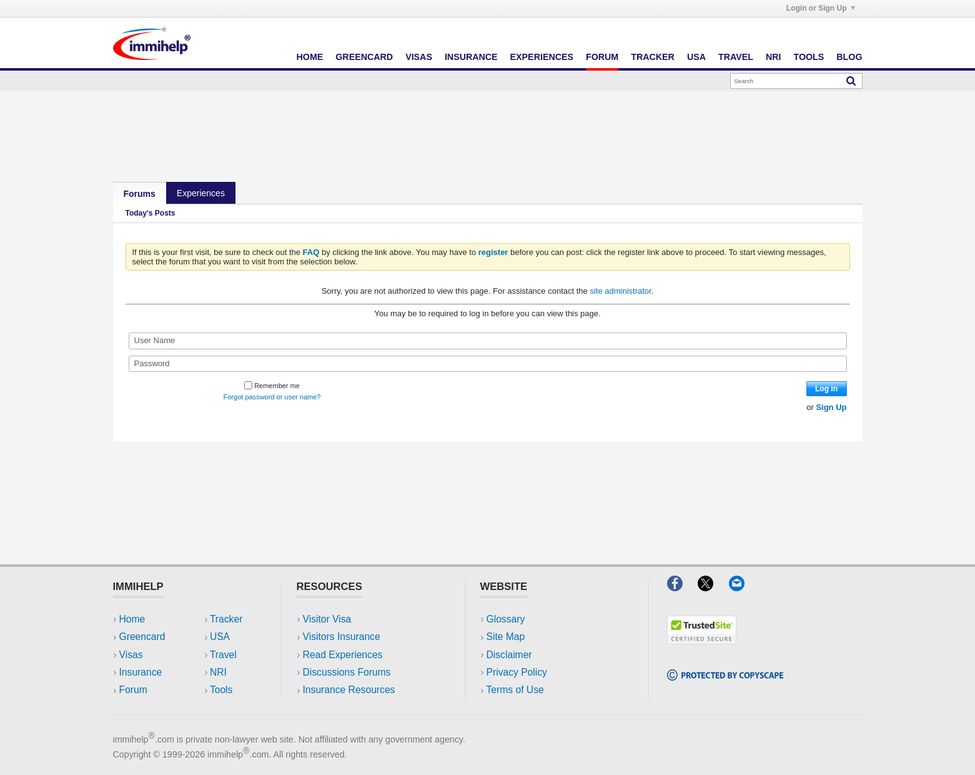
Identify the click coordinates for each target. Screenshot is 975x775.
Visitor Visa (327, 619)
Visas (418, 57)
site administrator (620, 291)
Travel (735, 57)
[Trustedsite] (701, 640)
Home (310, 57)
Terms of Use (515, 689)
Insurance (471, 57)
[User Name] (488, 340)
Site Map (506, 636)
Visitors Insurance (341, 636)
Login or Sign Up (820, 8)
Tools (809, 57)
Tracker (653, 57)
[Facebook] (682, 587)
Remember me (272, 385)
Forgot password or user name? (272, 397)
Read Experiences (343, 654)
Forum (602, 57)
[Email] (742, 587)
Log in (826, 388)
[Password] (488, 364)
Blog (849, 57)
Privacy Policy (517, 672)
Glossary (506, 619)
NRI (773, 57)
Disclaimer (509, 654)
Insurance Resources (349, 689)
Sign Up (831, 407)
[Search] (796, 81)
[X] (713, 587)
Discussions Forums (347, 672)
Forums (140, 194)
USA (696, 57)
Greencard (364, 57)
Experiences (541, 57)
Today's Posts (151, 213)
